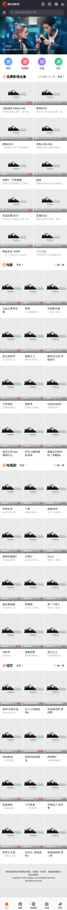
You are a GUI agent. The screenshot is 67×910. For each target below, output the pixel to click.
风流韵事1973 (10, 215)
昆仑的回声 (9, 356)
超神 (38, 180)
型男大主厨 (9, 852)
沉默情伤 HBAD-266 (14, 108)
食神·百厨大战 (10, 709)
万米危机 (8, 404)
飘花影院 (11, 4)
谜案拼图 (30, 652)
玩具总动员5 (54, 404)
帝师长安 (8, 508)
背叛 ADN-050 (44, 144)
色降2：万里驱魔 (12, 180)
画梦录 (29, 404)
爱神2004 (41, 108)
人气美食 (30, 804)
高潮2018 (41, 215)
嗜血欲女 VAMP (11, 251)
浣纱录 (6, 652)
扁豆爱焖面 (9, 604)
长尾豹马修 (53, 308)
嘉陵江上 (30, 356)
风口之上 (52, 652)
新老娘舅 (8, 804)
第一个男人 (53, 604)
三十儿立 (41, 251)
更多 (60, 76)
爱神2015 (8, 144)
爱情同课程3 (10, 556)
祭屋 (27, 308)
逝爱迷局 (52, 508)
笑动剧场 (8, 756)
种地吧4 (51, 756)
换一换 (59, 265)
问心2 (50, 556)
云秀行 (29, 556)
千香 (27, 508)
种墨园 (29, 604)
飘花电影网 (10, 872)
